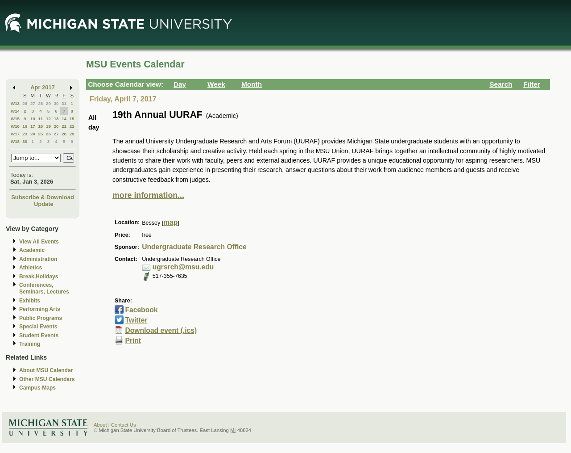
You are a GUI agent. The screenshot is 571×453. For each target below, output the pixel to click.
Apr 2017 (42, 87)
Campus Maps (37, 388)
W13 (15, 103)
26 (24, 103)
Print (133, 340)
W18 (15, 141)
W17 (15, 133)
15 (72, 118)
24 (32, 133)
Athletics (30, 267)
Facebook (141, 310)
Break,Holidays (38, 276)
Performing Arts (39, 309)
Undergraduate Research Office (194, 247)
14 (64, 118)
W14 (15, 111)
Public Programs (40, 318)
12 (48, 118)
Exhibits (29, 301)
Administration (38, 259)
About (100, 425)
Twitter (136, 320)
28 (40, 103)
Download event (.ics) (161, 330)
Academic (32, 250)
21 (64, 126)
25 (40, 133)
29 (48, 103)
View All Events (39, 242)
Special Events (38, 326)
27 (32, 103)
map (170, 222)
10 (32, 118)
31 (64, 103)
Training (29, 344)
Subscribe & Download (42, 197)
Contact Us (123, 425)
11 (40, 118)
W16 (15, 126)
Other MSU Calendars (47, 379)
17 (32, 126)
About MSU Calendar (46, 370)
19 (48, 126)
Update (44, 204)
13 (56, 118)
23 (24, 133)
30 (56, 103)
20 (56, 126)
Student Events (38, 335)
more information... (148, 195)
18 (40, 126)
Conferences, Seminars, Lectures (44, 288)
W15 (15, 118)
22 (72, 126)
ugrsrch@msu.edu (183, 267)
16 (24, 126)
